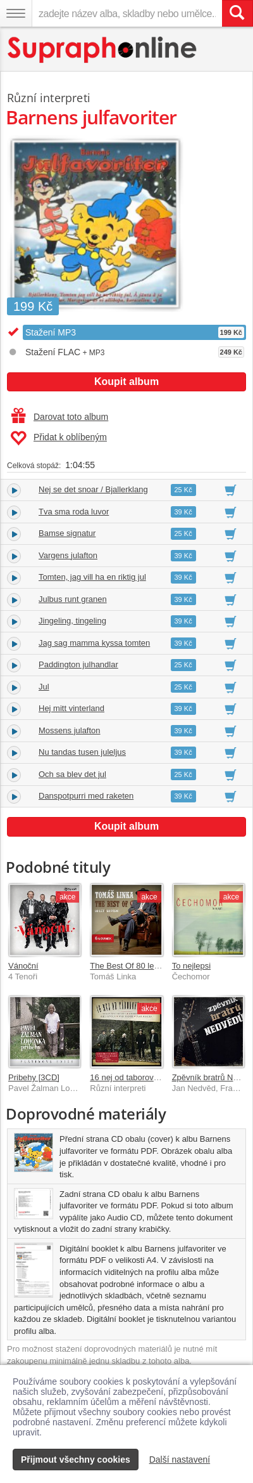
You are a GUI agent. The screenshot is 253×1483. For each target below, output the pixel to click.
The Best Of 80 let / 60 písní (141, 965)
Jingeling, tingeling (72, 620)
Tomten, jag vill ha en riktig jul (92, 577)
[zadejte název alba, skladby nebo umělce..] (127, 13)
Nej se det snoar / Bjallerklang (93, 489)
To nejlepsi (191, 965)
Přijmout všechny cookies (75, 1459)
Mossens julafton (70, 730)
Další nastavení (180, 1459)
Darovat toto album (59, 416)
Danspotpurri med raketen (86, 795)
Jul (44, 686)
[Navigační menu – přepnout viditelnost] (16, 13)
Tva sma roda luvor (74, 511)
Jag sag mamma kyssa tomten (94, 643)
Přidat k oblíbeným (58, 438)
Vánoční (23, 965)
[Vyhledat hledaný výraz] (237, 13)
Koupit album (126, 381)
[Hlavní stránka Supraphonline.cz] (103, 50)
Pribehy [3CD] (33, 1077)
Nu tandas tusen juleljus (82, 752)
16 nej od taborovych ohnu (138, 1077)
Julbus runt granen (73, 599)
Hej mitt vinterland (71, 708)
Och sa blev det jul (72, 774)
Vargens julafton (68, 555)
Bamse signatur (67, 533)
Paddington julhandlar (78, 664)
